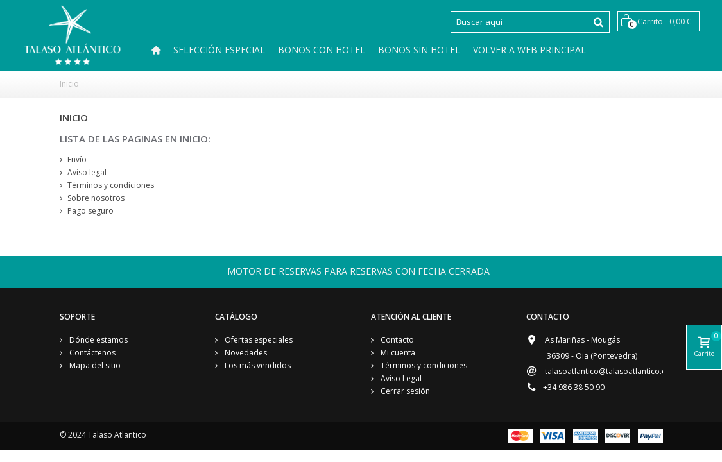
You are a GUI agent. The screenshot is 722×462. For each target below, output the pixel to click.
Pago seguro (90, 210)
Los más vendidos (257, 365)
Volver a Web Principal (529, 50)
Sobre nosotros (96, 198)
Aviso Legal (400, 378)
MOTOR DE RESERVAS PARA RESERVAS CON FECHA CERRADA (358, 271)
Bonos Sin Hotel (419, 50)
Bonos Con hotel (321, 50)
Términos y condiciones (110, 185)
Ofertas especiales (258, 339)
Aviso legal (87, 172)
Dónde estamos (97, 339)
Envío (77, 159)
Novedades (245, 352)
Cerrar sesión (404, 391)
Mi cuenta (397, 352)
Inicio (69, 83)
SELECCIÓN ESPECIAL (219, 50)
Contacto (396, 339)
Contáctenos (91, 352)
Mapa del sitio (94, 365)
